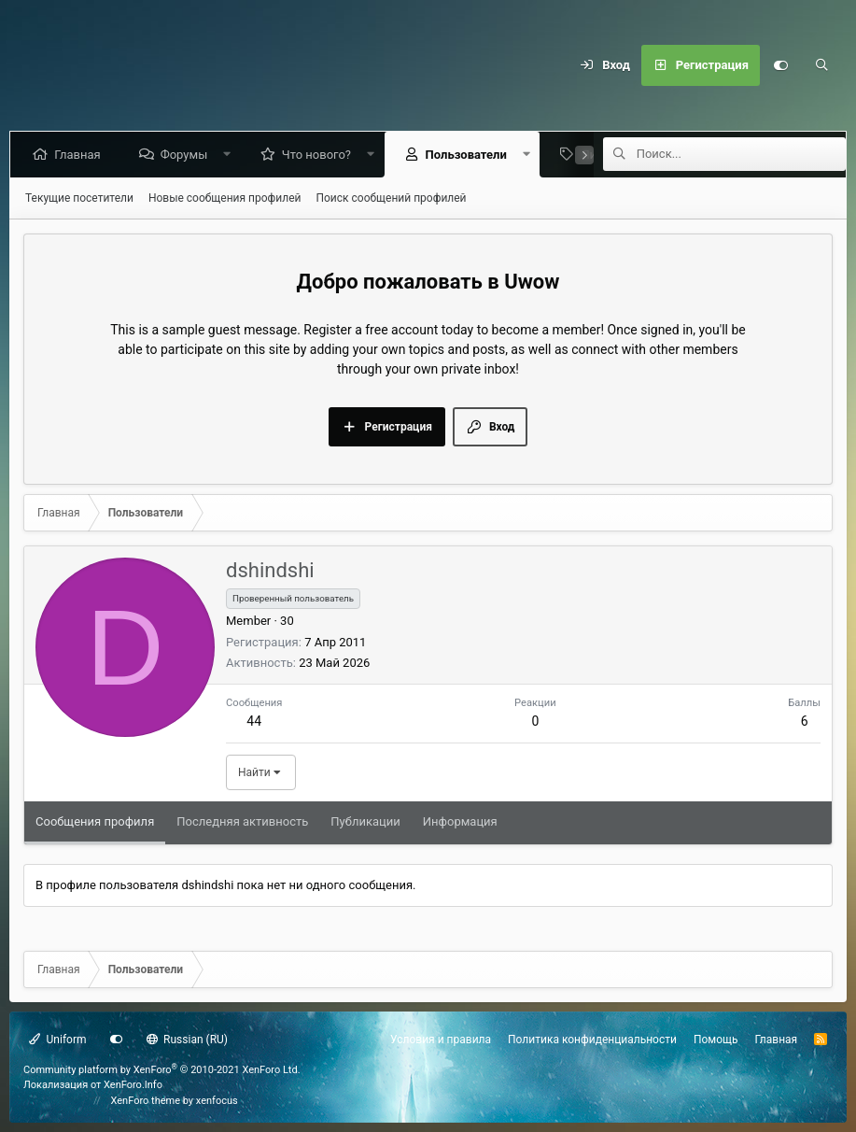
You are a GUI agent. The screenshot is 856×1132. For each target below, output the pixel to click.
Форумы (187, 155)
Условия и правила (440, 1039)
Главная (81, 155)
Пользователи (469, 155)
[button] (231, 154)
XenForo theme (146, 1101)
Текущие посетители (79, 198)
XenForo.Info (133, 1085)
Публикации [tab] (365, 821)
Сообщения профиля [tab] (94, 821)
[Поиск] (821, 65)
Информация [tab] (460, 821)
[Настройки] (780, 65)
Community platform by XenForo (162, 1070)
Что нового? (320, 155)
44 (253, 721)
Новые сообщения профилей (225, 198)
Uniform (58, 1039)
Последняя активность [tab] (242, 821)
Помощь (716, 1039)
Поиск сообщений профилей (391, 198)
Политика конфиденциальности (592, 1039)
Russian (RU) (187, 1039)
